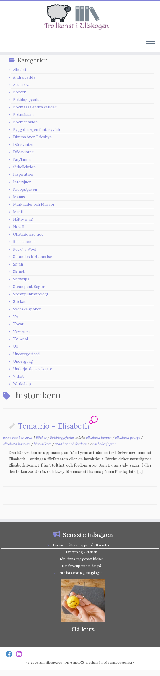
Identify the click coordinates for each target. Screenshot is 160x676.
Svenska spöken (27, 309)
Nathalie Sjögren (50, 662)
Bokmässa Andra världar (34, 107)
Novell (18, 226)
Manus (19, 196)
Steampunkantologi (30, 294)
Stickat (19, 301)
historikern (43, 444)
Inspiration (23, 174)
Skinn (18, 264)
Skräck (19, 271)
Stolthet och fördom (71, 444)
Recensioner (24, 241)
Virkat (18, 376)
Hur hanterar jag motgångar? (81, 573)
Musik (18, 211)
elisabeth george (128, 438)
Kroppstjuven (25, 189)
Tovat (18, 324)
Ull (15, 346)
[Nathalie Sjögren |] (80, 17)
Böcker (19, 92)
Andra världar (25, 77)
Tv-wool (20, 339)
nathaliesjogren (104, 444)
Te (15, 316)
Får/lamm (22, 159)
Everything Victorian (81, 552)
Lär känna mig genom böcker (81, 559)
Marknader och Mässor (34, 204)
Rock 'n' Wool (24, 249)
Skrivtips (21, 279)
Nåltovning (23, 219)
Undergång (23, 361)
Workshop (22, 383)
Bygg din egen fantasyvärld (37, 129)
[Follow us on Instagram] (21, 654)
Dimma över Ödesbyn (32, 137)
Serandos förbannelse (32, 256)
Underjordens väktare (32, 368)
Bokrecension (25, 122)
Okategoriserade (28, 234)
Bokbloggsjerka (27, 99)
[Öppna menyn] (150, 42)
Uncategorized (26, 354)
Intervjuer (22, 181)
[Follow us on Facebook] (11, 654)
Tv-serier (21, 331)
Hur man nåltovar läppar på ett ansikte (81, 545)
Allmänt (19, 69)
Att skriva (21, 84)
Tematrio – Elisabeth (53, 426)
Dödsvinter (23, 144)
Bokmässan (23, 114)
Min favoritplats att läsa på (81, 566)
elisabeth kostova (17, 444)
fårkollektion (24, 167)
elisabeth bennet (99, 438)
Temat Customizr (120, 662)
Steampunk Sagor (29, 286)
